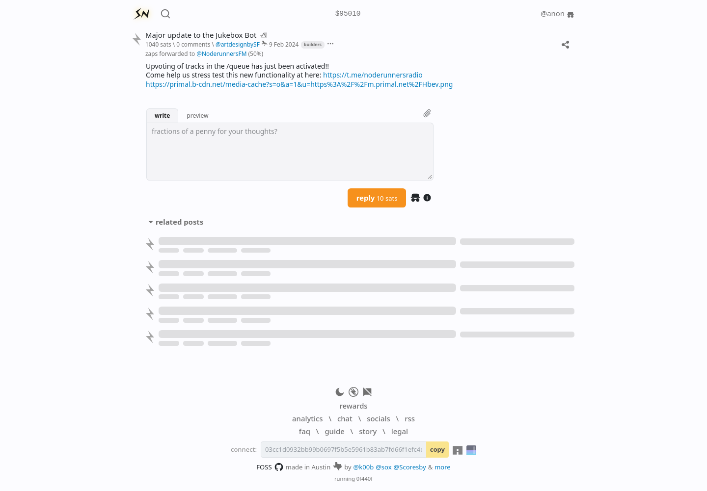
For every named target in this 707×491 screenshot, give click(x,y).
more (443, 467)
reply (377, 198)
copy (437, 449)
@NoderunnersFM (221, 53)
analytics (307, 418)
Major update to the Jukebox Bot (206, 35)
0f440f (364, 478)
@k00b (364, 467)
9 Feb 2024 (284, 44)
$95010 (348, 14)
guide (334, 431)
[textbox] (290, 151)
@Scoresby (410, 467)
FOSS (269, 467)
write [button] (162, 115)
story (368, 431)
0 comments (193, 44)
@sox (383, 467)
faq (304, 431)
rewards (353, 406)
